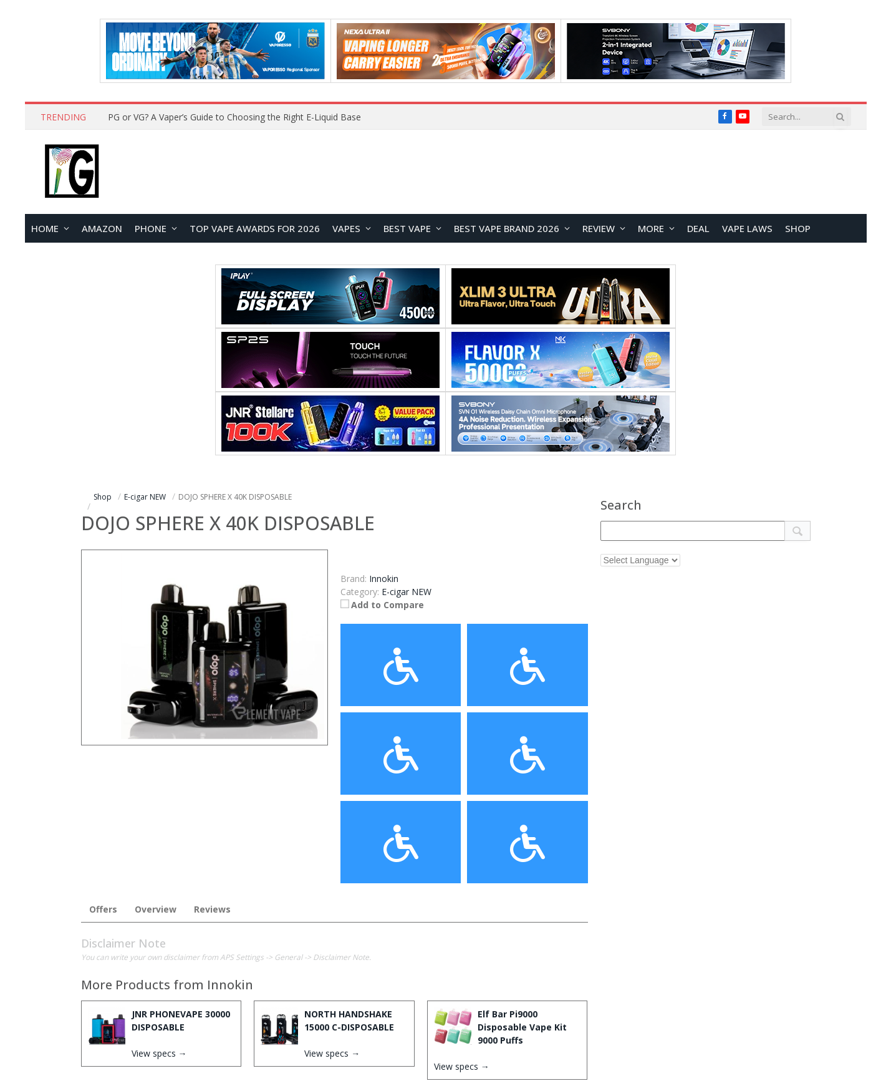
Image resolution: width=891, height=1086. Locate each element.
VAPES (346, 228)
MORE (651, 228)
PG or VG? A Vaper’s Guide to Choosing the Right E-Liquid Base (234, 117)
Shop (798, 228)
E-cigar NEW (406, 592)
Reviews (212, 909)
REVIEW (598, 228)
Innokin (230, 984)
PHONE (150, 228)
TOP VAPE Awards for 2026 (255, 228)
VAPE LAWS (747, 228)
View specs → (159, 1053)
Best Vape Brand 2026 (506, 228)
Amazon (102, 228)
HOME (45, 228)
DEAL (698, 228)
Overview (155, 909)
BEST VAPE (407, 228)
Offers (103, 909)
